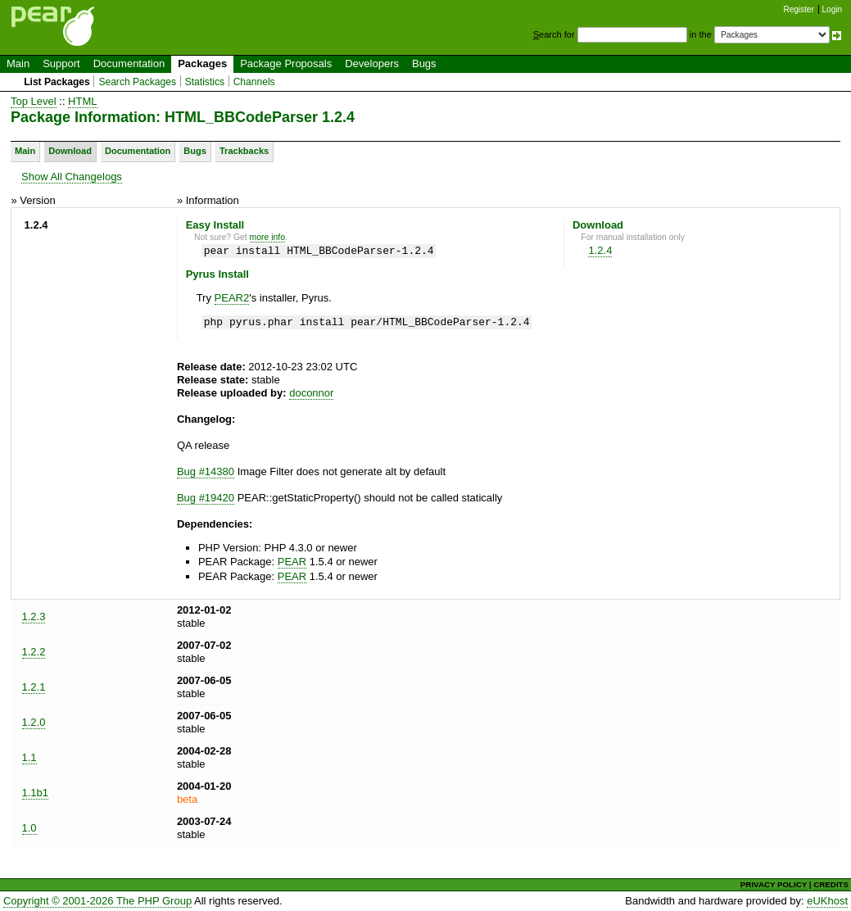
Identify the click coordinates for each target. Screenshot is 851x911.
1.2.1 (34, 687)
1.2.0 (34, 722)
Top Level (34, 101)
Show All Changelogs (71, 176)
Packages (202, 63)
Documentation (129, 63)
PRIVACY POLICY (773, 884)
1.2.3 (34, 616)
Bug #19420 (205, 498)
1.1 (29, 757)
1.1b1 (35, 792)
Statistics (204, 82)
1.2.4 (600, 250)
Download (70, 151)
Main (18, 63)
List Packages (57, 82)
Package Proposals (286, 63)
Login (832, 9)
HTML (82, 101)
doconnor (311, 393)
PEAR (292, 561)
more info (267, 237)
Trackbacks (244, 151)
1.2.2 (34, 652)
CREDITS (831, 884)
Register (799, 9)
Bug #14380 (205, 471)
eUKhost (827, 901)
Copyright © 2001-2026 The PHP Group (97, 901)
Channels (254, 82)
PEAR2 (232, 298)
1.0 (29, 828)
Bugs (424, 63)
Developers (372, 63)
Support (61, 63)
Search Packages (137, 82)
